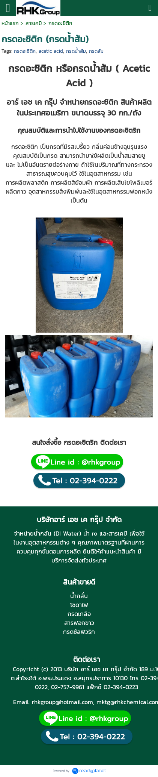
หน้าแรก (10, 23)
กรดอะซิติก (25, 51)
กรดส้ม (96, 51)
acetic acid (51, 51)
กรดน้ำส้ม (76, 51)
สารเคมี (34, 23)
